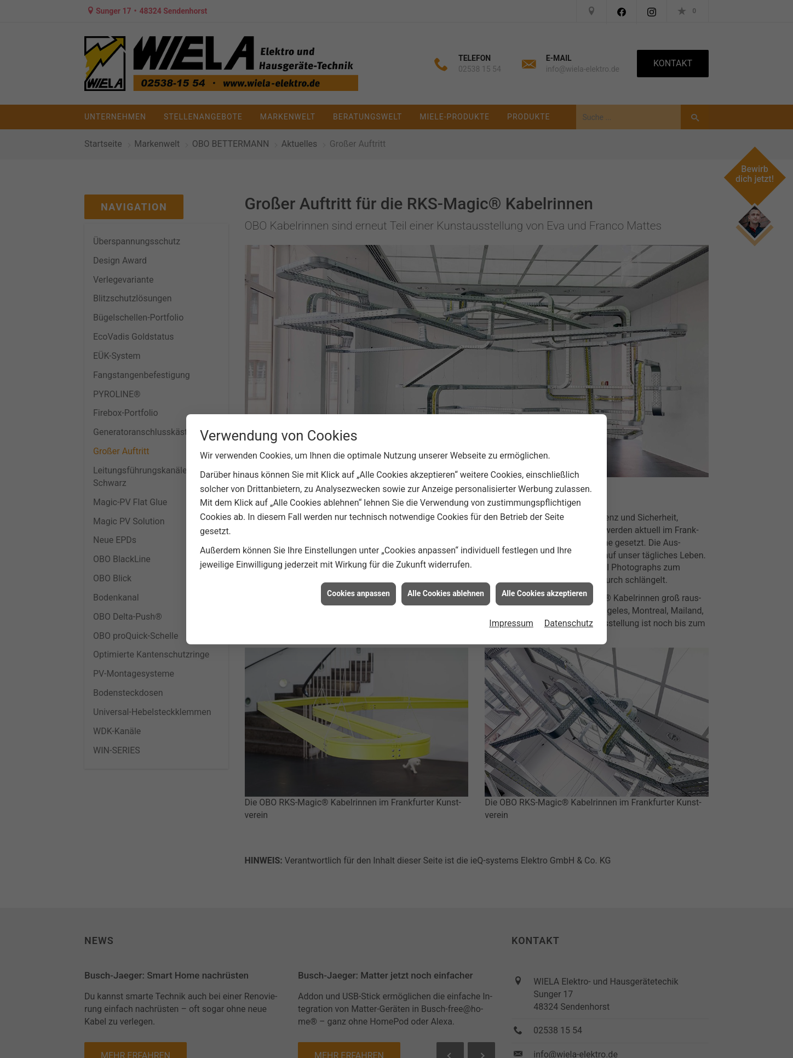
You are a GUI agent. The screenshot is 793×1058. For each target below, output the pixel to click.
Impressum (511, 614)
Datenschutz (568, 614)
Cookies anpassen (358, 584)
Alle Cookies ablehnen (445, 584)
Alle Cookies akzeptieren (544, 584)
